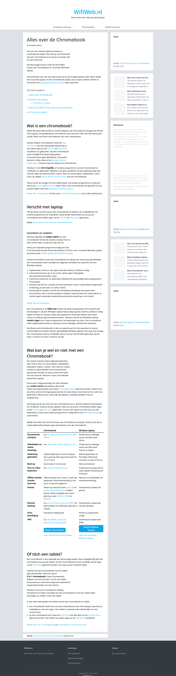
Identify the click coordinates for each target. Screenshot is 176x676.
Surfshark (61, 519)
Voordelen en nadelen (42, 103)
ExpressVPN (60, 522)
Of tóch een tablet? (38, 112)
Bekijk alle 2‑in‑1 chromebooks (41, 624)
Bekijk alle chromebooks (38, 193)
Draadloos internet (63, 27)
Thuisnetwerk (90, 27)
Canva (50, 468)
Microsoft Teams (55, 444)
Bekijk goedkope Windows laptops (57, 253)
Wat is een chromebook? (41, 94)
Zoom (72, 444)
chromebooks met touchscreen (72, 624)
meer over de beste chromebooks (58, 535)
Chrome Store (94, 615)
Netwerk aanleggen (76, 652)
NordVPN (52, 519)
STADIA (47, 499)
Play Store (62, 148)
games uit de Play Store (54, 490)
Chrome (51, 148)
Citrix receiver (54, 503)
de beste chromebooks (70, 193)
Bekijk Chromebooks (54, 530)
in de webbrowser (67, 389)
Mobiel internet (114, 27)
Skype (66, 444)
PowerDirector (60, 468)
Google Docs (53, 434)
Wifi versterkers (74, 657)
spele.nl (69, 487)
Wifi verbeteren (74, 647)
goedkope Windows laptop (52, 82)
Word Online (66, 434)
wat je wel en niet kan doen (54, 176)
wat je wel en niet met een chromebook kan (53, 222)
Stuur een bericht (119, 647)
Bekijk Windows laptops (91, 528)
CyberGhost (49, 522)
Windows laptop (91, 412)
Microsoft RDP (67, 503)
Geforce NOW (63, 496)
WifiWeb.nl (88, 12)
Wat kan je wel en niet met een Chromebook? (51, 107)
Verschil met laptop (38, 99)
